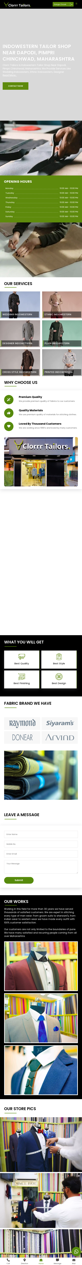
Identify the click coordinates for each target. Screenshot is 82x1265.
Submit (19, 880)
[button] (15, 86)
